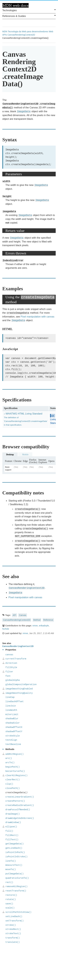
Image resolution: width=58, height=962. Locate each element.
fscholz (5, 629)
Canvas (22, 615)
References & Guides (29, 15)
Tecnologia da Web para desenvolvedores (28, 31)
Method (37, 620)
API (14, 615)
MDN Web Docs (15, 5)
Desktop (10, 454)
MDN (4, 31)
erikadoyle (44, 625)
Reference (48, 620)
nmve (35, 625)
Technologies (29, 10)
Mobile (25, 454)
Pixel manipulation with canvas (37, 316)
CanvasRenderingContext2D (21, 35)
